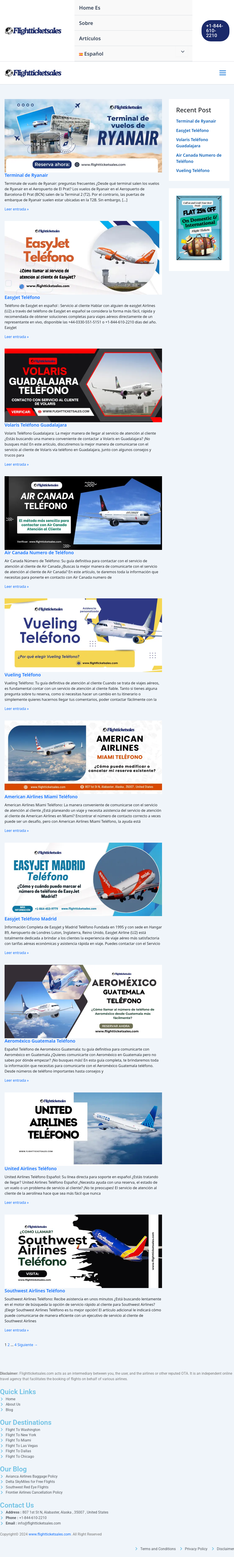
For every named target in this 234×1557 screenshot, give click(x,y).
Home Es (89, 7)
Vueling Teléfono (23, 674)
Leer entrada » (17, 209)
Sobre (86, 22)
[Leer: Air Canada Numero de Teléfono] (83, 512)
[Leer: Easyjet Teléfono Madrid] (83, 878)
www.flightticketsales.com (50, 1534)
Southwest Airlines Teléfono (35, 1290)
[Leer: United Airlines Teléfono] (83, 1128)
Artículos (90, 38)
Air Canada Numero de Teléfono (40, 552)
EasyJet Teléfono (23, 297)
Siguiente (28, 1344)
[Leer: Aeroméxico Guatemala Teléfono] (83, 1000)
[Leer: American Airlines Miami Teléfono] (83, 756)
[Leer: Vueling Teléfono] (83, 634)
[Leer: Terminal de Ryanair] (83, 135)
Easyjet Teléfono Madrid (31, 918)
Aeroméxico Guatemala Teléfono (41, 1040)
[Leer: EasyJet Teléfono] (83, 257)
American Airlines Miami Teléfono (42, 796)
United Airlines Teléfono (31, 1168)
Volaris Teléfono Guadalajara (36, 425)
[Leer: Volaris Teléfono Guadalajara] (83, 384)
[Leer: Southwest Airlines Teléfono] (83, 1250)
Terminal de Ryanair (27, 175)
